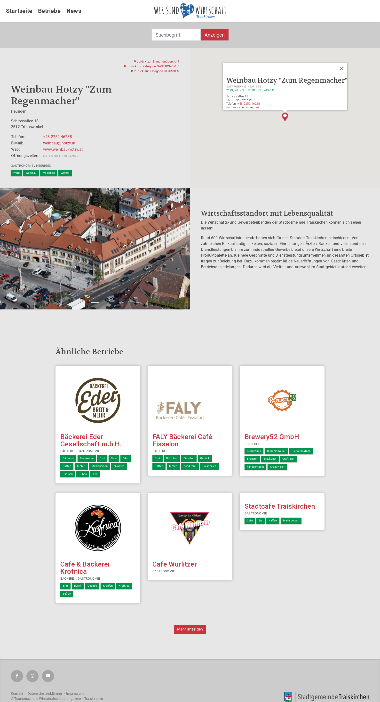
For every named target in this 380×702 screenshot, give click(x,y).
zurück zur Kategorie (151, 66)
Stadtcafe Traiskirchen (280, 506)
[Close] (341, 69)
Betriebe (49, 11)
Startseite (19, 11)
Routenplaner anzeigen (242, 107)
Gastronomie (22, 165)
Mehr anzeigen (190, 629)
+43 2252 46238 (57, 136)
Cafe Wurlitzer (174, 564)
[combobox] (176, 35)
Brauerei (252, 444)
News (73, 11)
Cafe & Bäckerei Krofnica (85, 568)
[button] (285, 116)
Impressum (75, 693)
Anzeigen (215, 35)
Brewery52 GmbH (272, 437)
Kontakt (17, 693)
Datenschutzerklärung (45, 693)
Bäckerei (67, 451)
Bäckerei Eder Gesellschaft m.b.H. (91, 440)
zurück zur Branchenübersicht (156, 61)
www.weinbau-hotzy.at (63, 149)
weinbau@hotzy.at (59, 143)
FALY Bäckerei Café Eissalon (182, 440)
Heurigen (43, 165)
